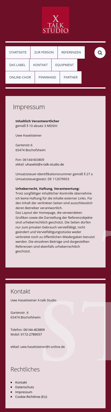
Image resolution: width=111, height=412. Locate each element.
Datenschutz (24, 387)
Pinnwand (47, 77)
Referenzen (71, 52)
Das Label (17, 65)
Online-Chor (20, 77)
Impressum (23, 392)
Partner (71, 77)
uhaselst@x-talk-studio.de (44, 164)
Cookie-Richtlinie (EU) (31, 396)
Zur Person (44, 52)
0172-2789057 (31, 334)
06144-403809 (34, 329)
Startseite (18, 52)
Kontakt (40, 65)
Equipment (64, 65)
